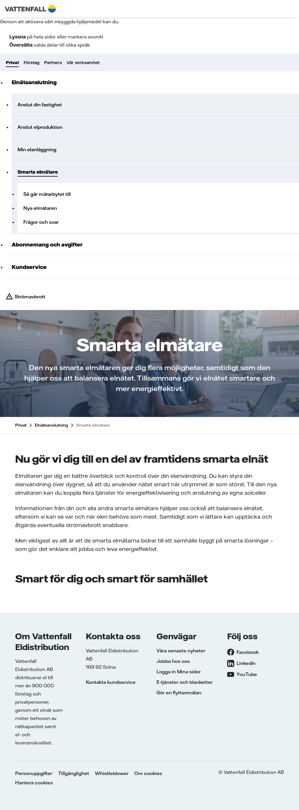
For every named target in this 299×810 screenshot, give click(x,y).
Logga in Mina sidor (179, 672)
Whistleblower (111, 773)
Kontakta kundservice (110, 682)
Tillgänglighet (73, 773)
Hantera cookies (34, 783)
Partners (53, 62)
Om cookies (148, 773)
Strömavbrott (30, 297)
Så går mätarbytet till (47, 194)
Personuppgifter (33, 773)
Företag (31, 62)
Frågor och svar (41, 222)
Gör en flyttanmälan (179, 692)
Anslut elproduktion (40, 127)
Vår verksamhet (83, 62)
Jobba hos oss (173, 661)
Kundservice (29, 267)
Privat (12, 62)
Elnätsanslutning (34, 82)
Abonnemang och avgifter (47, 244)
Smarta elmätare (38, 172)
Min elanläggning (37, 149)
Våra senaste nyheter (181, 651)
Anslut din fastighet (40, 105)
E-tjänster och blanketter (185, 682)
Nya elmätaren (40, 208)
